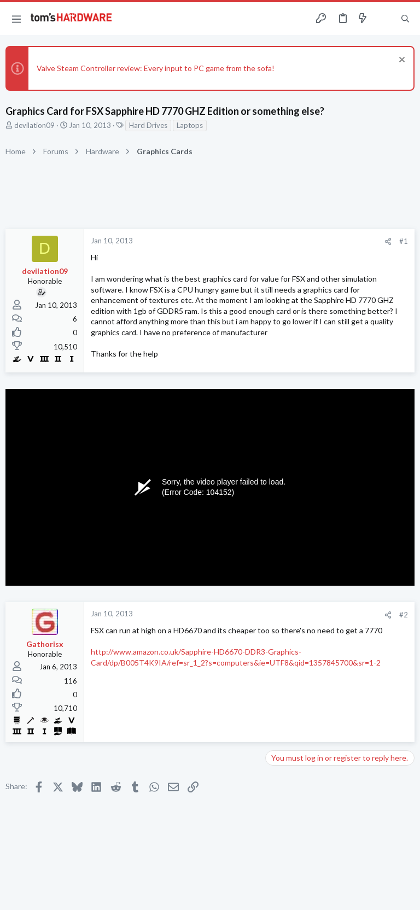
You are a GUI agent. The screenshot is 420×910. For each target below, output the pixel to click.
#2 (403, 614)
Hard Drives (148, 125)
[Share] (388, 241)
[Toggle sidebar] (384, 18)
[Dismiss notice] (400, 61)
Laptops (190, 125)
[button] (16, 18)
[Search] (405, 18)
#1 (403, 241)
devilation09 (34, 125)
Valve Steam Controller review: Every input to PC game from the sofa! (156, 68)
